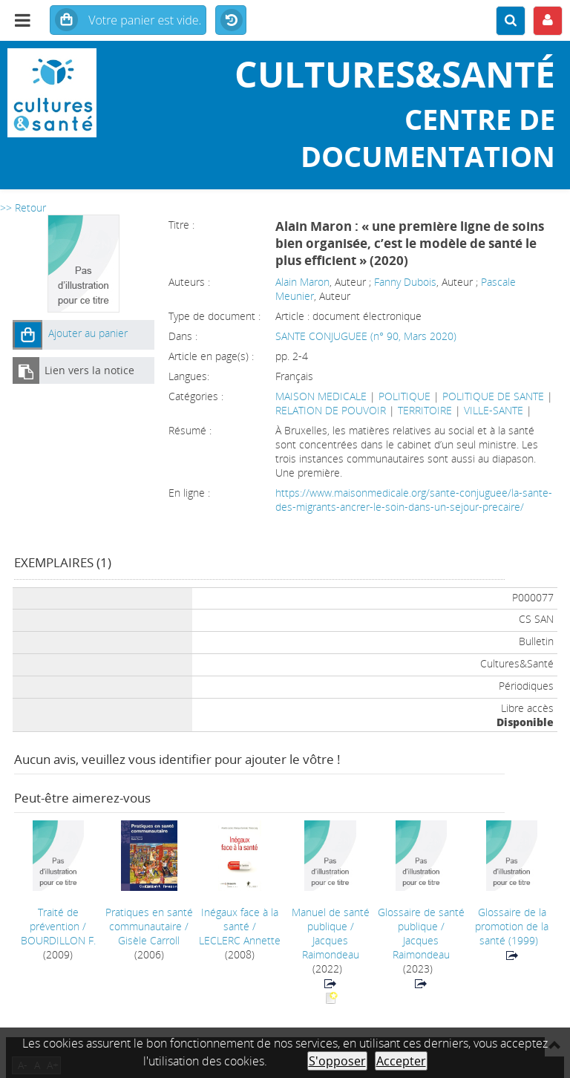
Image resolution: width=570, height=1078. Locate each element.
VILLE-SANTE (493, 410)
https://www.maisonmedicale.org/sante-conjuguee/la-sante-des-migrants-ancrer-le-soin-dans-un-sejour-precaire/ (413, 500)
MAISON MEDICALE (321, 396)
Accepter (401, 1061)
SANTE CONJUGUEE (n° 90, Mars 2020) (365, 336)
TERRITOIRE (425, 410)
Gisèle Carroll (149, 940)
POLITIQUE (404, 396)
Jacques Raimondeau (330, 947)
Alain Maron (302, 282)
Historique (231, 21)
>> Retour (23, 207)
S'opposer (337, 1061)
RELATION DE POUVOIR (330, 410)
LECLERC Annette (240, 940)
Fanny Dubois (405, 282)
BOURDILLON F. (58, 940)
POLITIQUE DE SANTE (493, 396)
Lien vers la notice (89, 370)
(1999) (511, 926)
